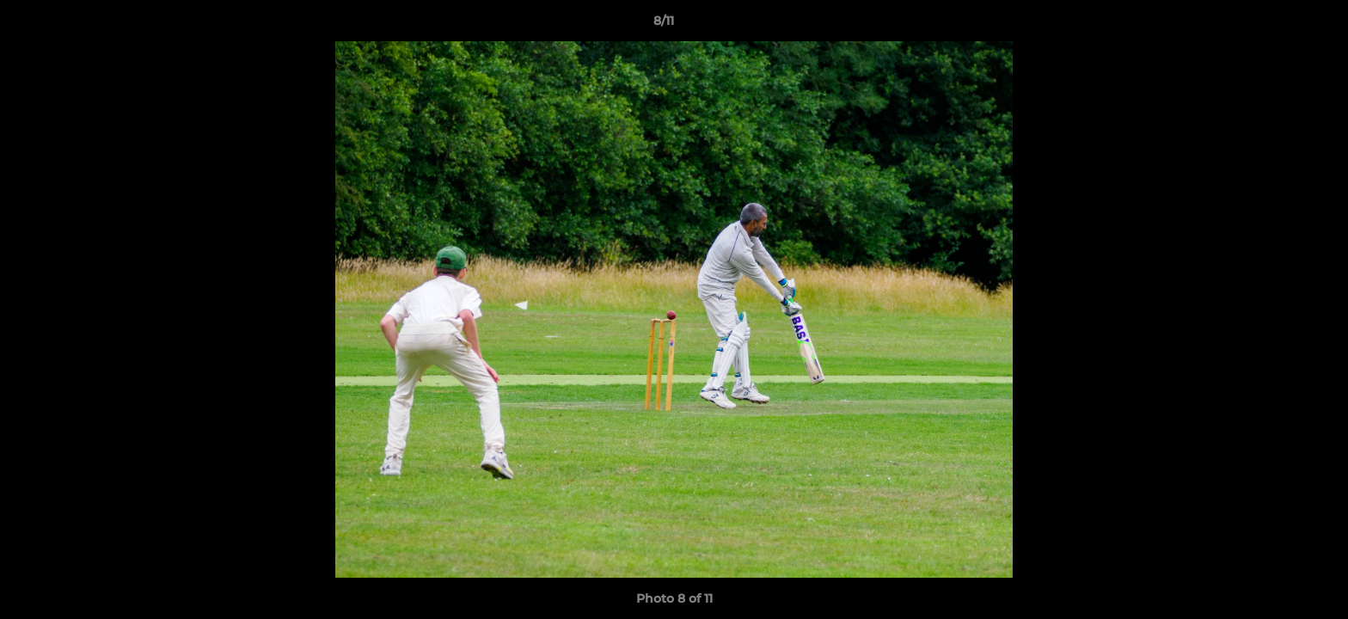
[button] (1275, 25)
